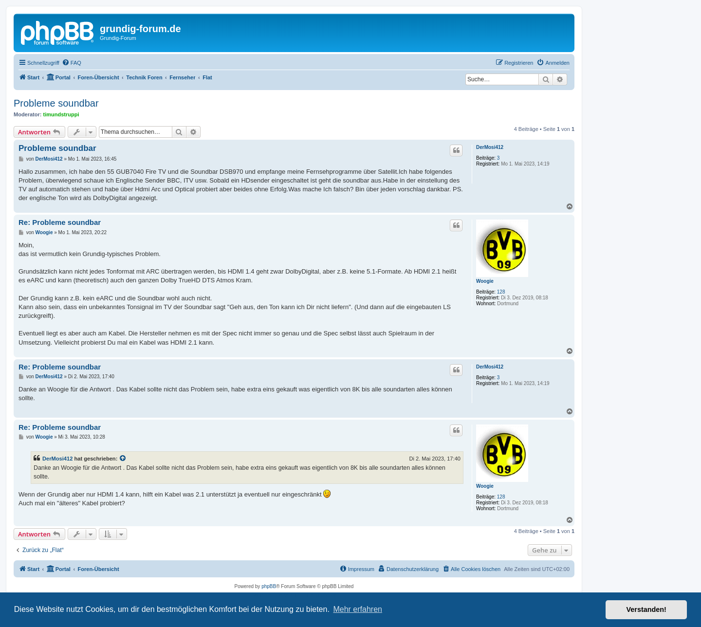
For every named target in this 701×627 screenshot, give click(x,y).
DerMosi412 (489, 147)
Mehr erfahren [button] (357, 609)
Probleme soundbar (56, 103)
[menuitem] (71, 63)
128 (501, 292)
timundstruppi (61, 114)
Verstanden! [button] (646, 609)
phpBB (268, 586)
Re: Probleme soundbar (59, 222)
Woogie (485, 281)
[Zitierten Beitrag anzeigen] (123, 458)
